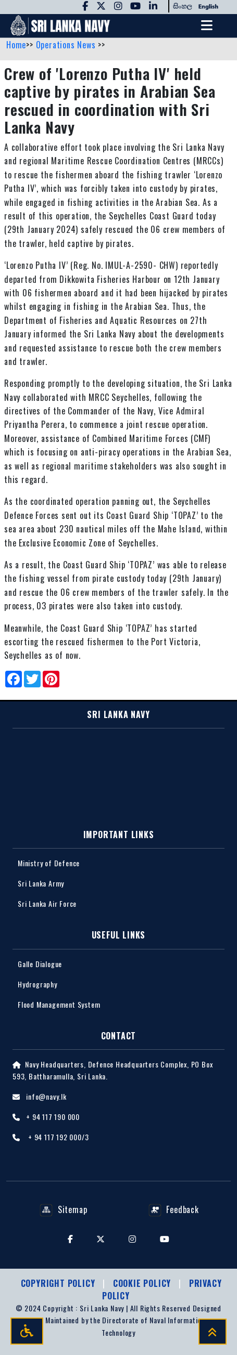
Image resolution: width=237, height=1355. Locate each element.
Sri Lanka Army (41, 883)
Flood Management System (59, 1004)
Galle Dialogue (40, 963)
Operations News (67, 44)
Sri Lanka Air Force (47, 903)
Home (16, 44)
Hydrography (37, 984)
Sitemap (63, 1209)
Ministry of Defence (49, 862)
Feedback (173, 1209)
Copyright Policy (59, 1283)
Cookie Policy (143, 1283)
